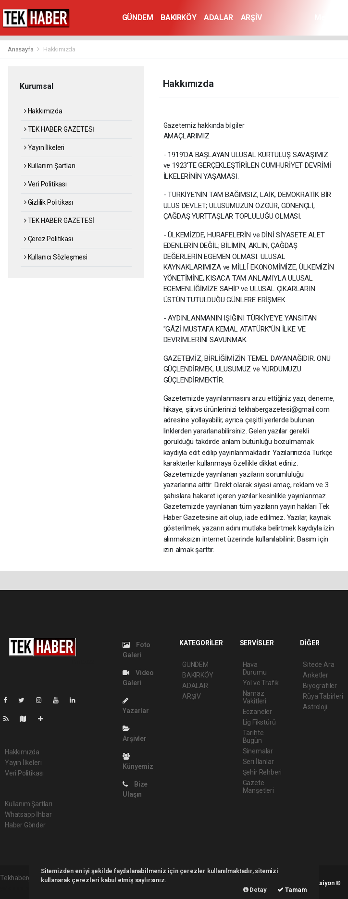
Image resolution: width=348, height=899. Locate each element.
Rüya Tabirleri (323, 696)
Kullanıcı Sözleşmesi (55, 257)
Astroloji (315, 707)
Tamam (292, 889)
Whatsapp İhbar (28, 814)
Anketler (315, 675)
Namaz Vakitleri (254, 697)
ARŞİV (251, 17)
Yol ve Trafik (261, 683)
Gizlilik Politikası (48, 202)
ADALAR (218, 17)
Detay (255, 889)
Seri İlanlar (258, 761)
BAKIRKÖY (178, 17)
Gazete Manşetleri (258, 786)
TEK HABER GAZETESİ (59, 129)
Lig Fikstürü (259, 722)
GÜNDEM (137, 17)
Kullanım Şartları (49, 166)
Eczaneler (257, 711)
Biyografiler (320, 686)
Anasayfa (21, 49)
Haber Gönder (25, 825)
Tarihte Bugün (253, 736)
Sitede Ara (318, 664)
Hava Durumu (255, 668)
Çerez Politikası (48, 239)
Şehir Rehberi (262, 772)
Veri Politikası (45, 184)
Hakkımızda (59, 49)
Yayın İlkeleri (44, 147)
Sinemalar (258, 751)
